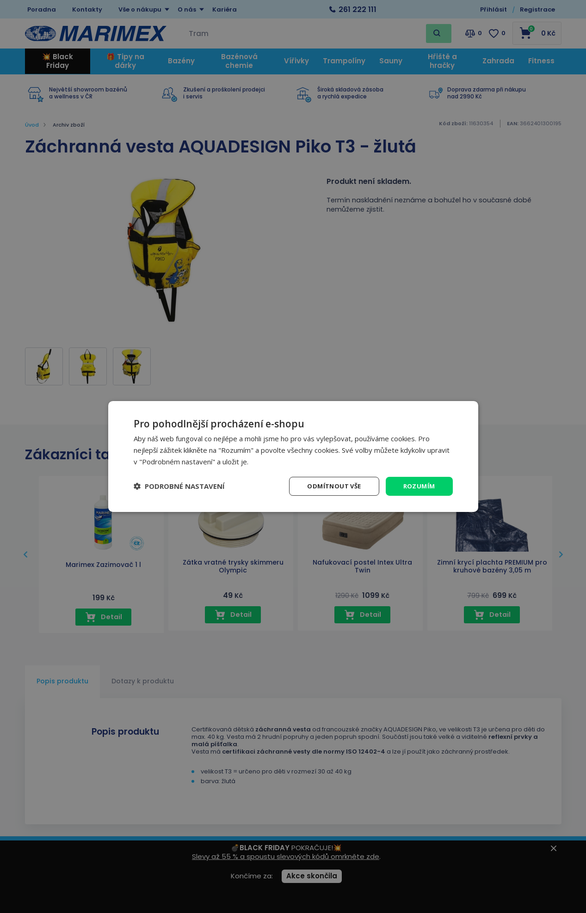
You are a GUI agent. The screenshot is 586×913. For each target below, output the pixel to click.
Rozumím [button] (418, 485)
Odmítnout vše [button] (330, 485)
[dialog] (293, 456)
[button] (179, 486)
